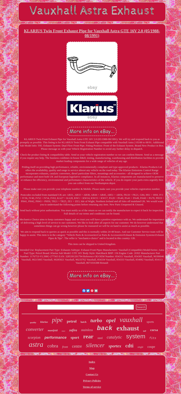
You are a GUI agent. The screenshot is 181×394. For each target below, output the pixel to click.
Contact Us (92, 374)
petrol (71, 321)
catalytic (114, 337)
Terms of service (92, 386)
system (135, 336)
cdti (129, 345)
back (104, 328)
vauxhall (131, 319)
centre (77, 346)
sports (150, 321)
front (65, 346)
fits (152, 338)
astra (36, 344)
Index (92, 361)
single (140, 347)
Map (92, 368)
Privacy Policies (92, 380)
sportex (115, 346)
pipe (57, 319)
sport (75, 337)
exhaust (127, 328)
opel (111, 320)
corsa (154, 330)
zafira (73, 330)
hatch (83, 322)
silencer (95, 345)
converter (35, 329)
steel (100, 338)
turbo (96, 320)
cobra (52, 345)
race (63, 331)
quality (33, 322)
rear (88, 336)
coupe (151, 346)
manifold (52, 330)
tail (144, 331)
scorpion (34, 337)
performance (55, 337)
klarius (44, 321)
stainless (87, 330)
